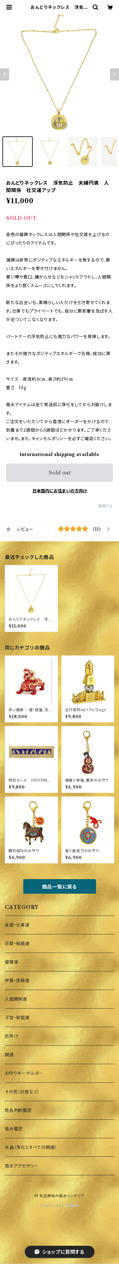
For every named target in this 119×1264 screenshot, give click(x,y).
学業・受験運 (17, 980)
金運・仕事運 (17, 925)
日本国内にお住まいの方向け (59, 491)
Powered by (59, 1205)
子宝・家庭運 (17, 1017)
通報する (105, 506)
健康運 (11, 962)
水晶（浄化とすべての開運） (31, 1147)
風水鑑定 (14, 1129)
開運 (9, 1054)
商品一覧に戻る (59, 887)
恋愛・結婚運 (17, 943)
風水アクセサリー (21, 1166)
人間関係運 (16, 999)
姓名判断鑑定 (18, 1110)
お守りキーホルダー (24, 1073)
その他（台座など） (22, 1091)
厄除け (11, 1036)
